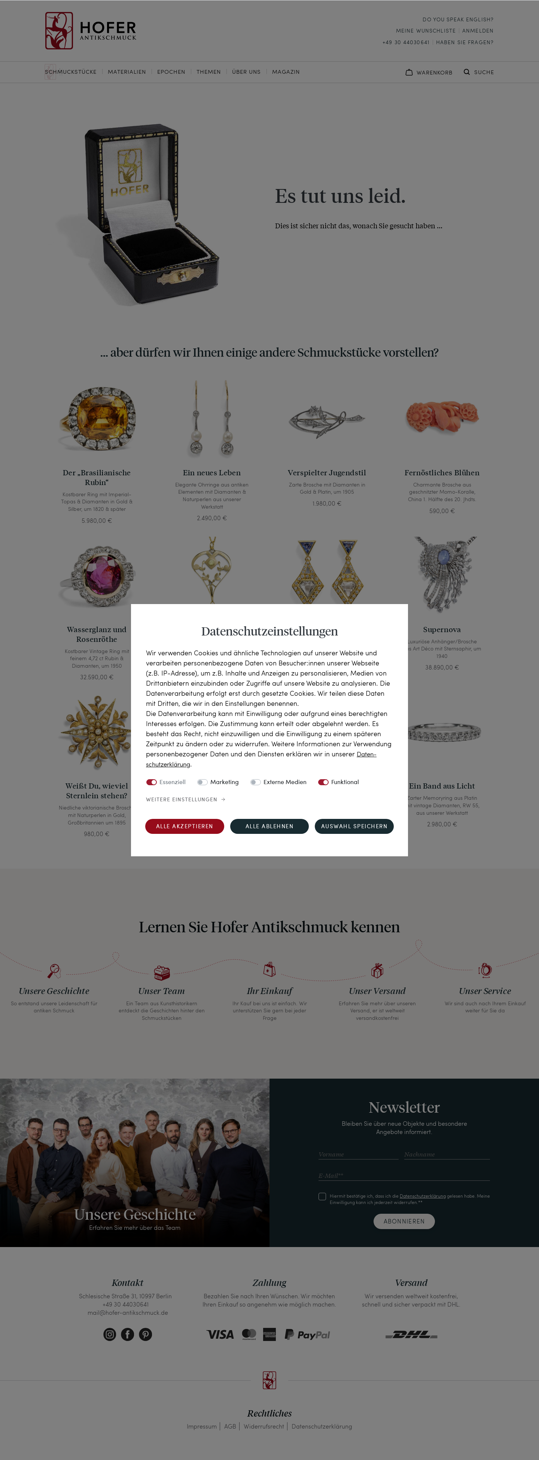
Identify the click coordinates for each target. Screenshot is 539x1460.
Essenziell (172, 783)
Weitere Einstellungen (181, 799)
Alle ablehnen (270, 827)
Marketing (224, 783)
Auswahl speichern (354, 827)
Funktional (345, 783)
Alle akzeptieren (184, 827)
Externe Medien (285, 783)
